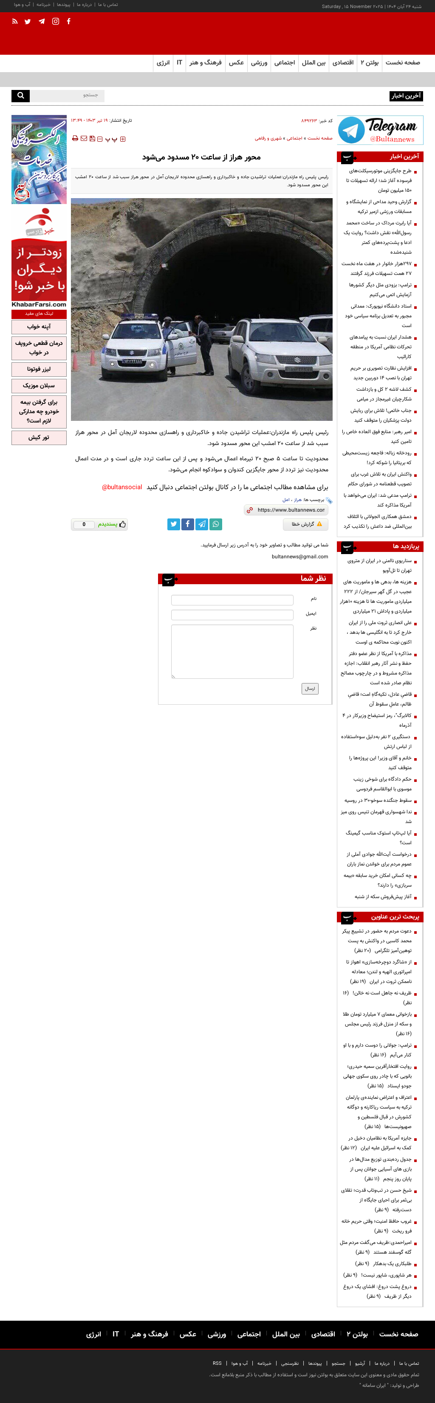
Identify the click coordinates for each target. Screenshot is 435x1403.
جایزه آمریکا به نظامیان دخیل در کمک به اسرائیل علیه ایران (376, 1143)
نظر (313, 628)
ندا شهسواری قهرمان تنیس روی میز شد (376, 817)
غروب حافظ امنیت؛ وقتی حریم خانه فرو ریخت (377, 1226)
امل (286, 500)
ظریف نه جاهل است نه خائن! (377, 998)
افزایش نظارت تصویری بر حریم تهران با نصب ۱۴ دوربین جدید (381, 373)
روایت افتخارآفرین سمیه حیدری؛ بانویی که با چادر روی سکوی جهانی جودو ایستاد (377, 1076)
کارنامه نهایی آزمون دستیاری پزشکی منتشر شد (341, 95)
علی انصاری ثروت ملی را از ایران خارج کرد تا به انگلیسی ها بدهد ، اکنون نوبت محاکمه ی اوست (379, 632)
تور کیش (38, 437)
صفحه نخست (403, 63)
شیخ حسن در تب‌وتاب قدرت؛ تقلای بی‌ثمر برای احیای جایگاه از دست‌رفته (376, 1200)
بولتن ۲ (370, 63)
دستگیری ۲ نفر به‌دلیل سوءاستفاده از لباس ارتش (376, 742)
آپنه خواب (39, 327)
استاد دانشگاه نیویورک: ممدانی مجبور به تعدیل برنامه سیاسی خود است (378, 316)
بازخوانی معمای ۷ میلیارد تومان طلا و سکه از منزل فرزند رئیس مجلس (377, 1024)
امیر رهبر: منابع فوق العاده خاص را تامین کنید (377, 436)
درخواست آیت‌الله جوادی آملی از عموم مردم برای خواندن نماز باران (379, 859)
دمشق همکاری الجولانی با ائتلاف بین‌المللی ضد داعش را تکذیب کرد (378, 521)
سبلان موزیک (39, 386)
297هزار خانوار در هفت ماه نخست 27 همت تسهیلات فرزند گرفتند (377, 268)
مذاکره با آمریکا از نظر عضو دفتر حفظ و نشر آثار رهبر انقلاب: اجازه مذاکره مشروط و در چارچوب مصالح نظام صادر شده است (376, 668)
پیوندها (64, 4)
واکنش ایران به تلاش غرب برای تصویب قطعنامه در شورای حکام (380, 479)
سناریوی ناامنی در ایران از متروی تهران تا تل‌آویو (379, 565)
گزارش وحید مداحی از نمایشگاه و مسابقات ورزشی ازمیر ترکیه (379, 207)
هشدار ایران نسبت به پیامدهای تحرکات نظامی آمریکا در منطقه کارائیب (381, 347)
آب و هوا (22, 4)
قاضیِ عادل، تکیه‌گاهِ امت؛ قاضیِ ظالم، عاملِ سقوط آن (380, 699)
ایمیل (311, 613)
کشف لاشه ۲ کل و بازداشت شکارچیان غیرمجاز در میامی (384, 394)
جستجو (338, 1363)
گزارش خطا (307, 524)
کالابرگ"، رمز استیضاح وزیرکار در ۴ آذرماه (377, 720)
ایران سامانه (374, 1385)
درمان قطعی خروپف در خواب (39, 348)
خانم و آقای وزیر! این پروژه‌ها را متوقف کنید (380, 763)
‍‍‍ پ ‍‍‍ (111, 139)
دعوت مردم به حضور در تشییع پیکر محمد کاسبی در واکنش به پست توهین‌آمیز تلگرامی (377, 941)
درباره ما (84, 4)
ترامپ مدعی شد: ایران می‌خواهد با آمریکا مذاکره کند (378, 500)
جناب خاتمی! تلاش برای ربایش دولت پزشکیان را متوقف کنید (381, 415)
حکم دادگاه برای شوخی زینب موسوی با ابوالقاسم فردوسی (382, 784)
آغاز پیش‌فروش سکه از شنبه (383, 897)
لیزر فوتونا (39, 369)
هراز (298, 500)
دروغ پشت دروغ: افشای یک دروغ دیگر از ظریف (377, 1291)
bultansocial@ (122, 488)
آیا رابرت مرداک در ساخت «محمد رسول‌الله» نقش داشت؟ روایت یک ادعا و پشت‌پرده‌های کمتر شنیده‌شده (378, 237)
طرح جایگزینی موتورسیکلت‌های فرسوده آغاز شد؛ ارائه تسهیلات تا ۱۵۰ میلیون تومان (379, 180)
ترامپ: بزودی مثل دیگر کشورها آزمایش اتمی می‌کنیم (380, 290)
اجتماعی (294, 138)
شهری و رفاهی (268, 138)
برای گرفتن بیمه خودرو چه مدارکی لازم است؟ (39, 412)
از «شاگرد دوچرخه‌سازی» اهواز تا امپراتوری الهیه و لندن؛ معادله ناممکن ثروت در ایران (379, 972)
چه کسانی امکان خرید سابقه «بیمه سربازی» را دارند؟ (378, 880)
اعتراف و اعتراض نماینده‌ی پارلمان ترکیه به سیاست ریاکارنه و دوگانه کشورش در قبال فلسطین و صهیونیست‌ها (379, 1112)
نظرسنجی (290, 1363)
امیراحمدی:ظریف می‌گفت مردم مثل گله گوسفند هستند (376, 1247)
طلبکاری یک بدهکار (383, 1264)
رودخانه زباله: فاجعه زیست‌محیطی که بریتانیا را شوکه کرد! (377, 458)
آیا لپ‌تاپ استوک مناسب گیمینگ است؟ (379, 838)
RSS (217, 1363)
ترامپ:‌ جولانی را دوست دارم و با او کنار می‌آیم (377, 1050)
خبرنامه (44, 4)
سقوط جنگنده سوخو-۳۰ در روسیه (377, 800)
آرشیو (360, 1363)
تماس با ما (108, 4)
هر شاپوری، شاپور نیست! (377, 1275)
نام (313, 598)
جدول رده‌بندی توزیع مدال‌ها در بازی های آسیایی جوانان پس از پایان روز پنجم (380, 1169)
